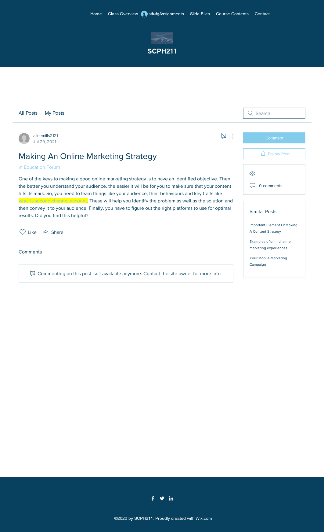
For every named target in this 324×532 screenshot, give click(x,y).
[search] (274, 113)
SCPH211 (162, 51)
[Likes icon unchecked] (23, 232)
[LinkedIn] (171, 498)
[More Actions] (229, 136)
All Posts (28, 113)
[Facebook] (153, 498)
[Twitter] (162, 498)
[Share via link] (52, 232)
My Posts (54, 113)
